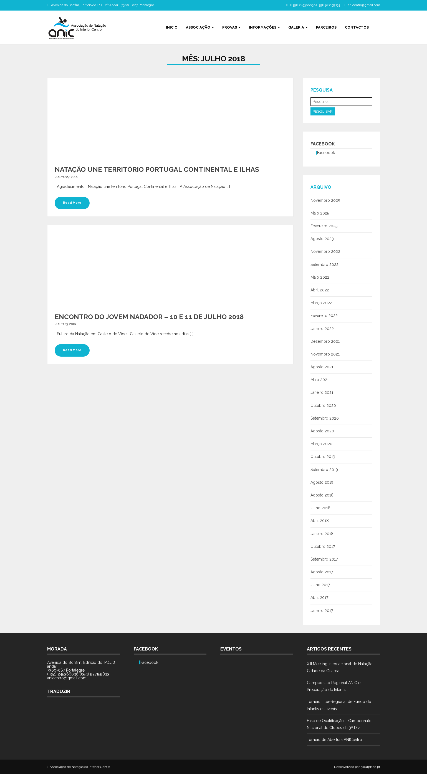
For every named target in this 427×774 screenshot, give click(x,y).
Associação (200, 27)
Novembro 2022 (325, 251)
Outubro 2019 (322, 456)
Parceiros (326, 27)
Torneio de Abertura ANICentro (334, 739)
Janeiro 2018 (321, 533)
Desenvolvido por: (347, 767)
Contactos (357, 27)
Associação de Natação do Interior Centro (80, 767)
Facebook (322, 144)
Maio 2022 (319, 277)
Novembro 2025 (325, 200)
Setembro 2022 (324, 264)
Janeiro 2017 (321, 610)
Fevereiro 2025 (323, 226)
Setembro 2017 (324, 559)
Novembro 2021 (325, 354)
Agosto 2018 (321, 495)
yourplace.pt (370, 767)
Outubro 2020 (323, 405)
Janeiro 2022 (322, 328)
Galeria (298, 27)
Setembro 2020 (324, 418)
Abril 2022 (319, 290)
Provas (231, 27)
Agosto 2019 (321, 482)
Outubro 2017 (322, 546)
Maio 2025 (319, 213)
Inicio (172, 27)
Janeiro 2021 (321, 392)
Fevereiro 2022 (324, 315)
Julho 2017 (320, 585)
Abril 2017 (319, 597)
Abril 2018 (319, 520)
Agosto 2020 (322, 431)
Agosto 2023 (322, 238)
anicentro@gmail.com (364, 5)
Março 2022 (321, 303)
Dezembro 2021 (325, 341)
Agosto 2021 (321, 367)
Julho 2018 (320, 508)
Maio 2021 (319, 379)
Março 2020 (321, 444)
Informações (264, 27)
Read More (72, 203)
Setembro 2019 (324, 469)
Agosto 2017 (321, 572)
